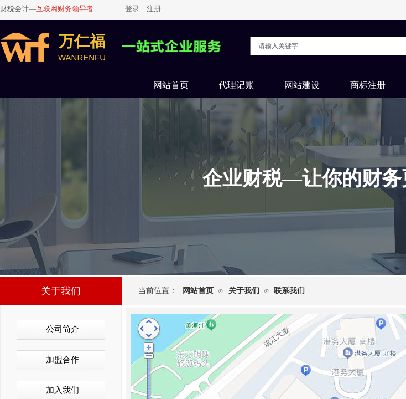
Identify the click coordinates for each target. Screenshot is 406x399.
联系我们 (289, 291)
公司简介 (62, 329)
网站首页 (198, 291)
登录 (132, 8)
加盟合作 (62, 359)
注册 (154, 8)
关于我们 (243, 291)
